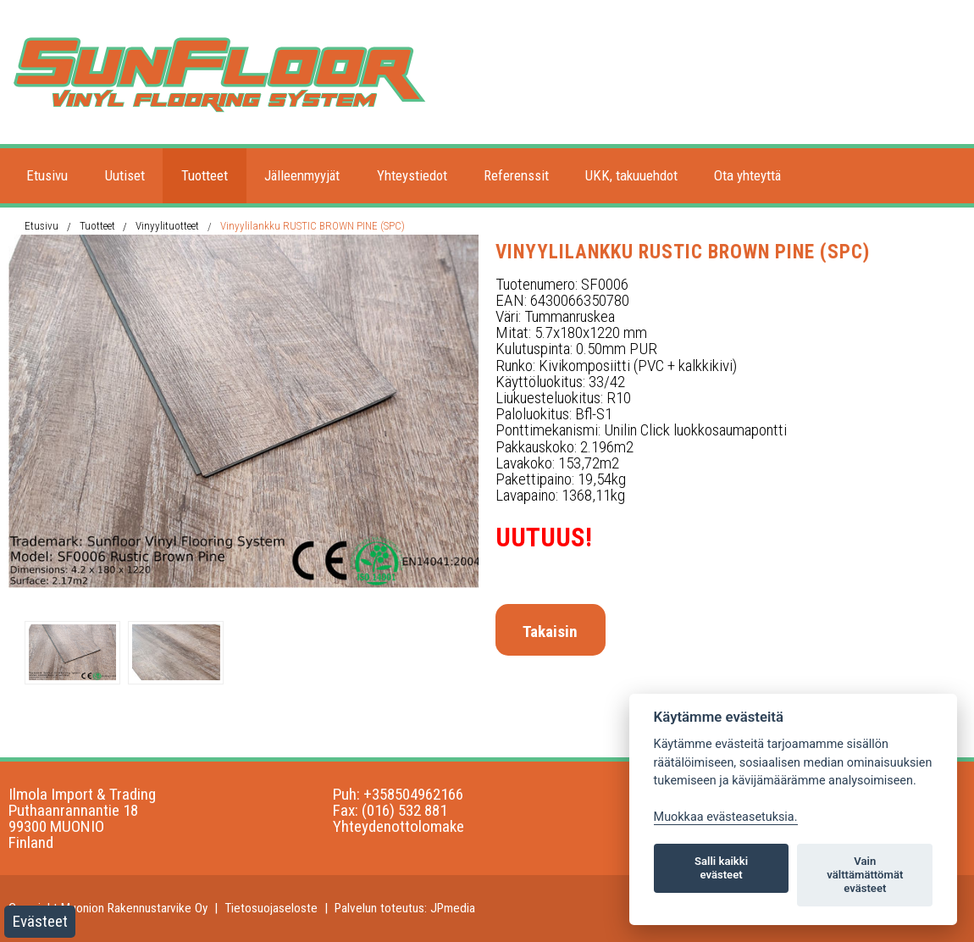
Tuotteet (204, 175)
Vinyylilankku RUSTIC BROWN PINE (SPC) (312, 225)
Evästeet (40, 921)
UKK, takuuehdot (631, 175)
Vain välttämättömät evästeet (865, 875)
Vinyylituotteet (167, 225)
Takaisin (550, 631)
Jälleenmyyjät (302, 175)
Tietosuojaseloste (271, 908)
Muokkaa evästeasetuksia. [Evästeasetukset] (726, 817)
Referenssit (516, 175)
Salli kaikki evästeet (721, 868)
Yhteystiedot (412, 175)
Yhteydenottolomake (398, 826)
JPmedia (452, 908)
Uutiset (125, 175)
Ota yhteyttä (747, 175)
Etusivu (47, 175)
